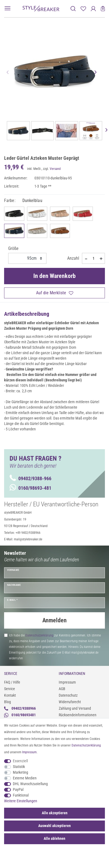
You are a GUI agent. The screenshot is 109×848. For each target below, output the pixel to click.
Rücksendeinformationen (77, 715)
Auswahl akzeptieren (54, 825)
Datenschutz (68, 695)
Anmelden (54, 620)
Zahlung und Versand (75, 708)
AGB (62, 689)
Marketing (20, 772)
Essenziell (20, 761)
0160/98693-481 (30, 488)
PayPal (18, 789)
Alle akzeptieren (54, 813)
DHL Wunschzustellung (30, 784)
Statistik (19, 766)
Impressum (67, 682)
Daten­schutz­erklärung (86, 745)
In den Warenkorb (54, 276)
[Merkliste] (83, 8)
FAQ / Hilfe (12, 682)
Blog (7, 702)
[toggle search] (73, 8)
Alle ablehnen (54, 838)
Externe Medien (25, 778)
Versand (55, 169)
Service (9, 689)
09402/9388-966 (30, 478)
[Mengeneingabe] (93, 258)
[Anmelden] (93, 8)
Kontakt (10, 695)
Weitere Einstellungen (20, 801)
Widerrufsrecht (70, 702)
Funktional (21, 795)
